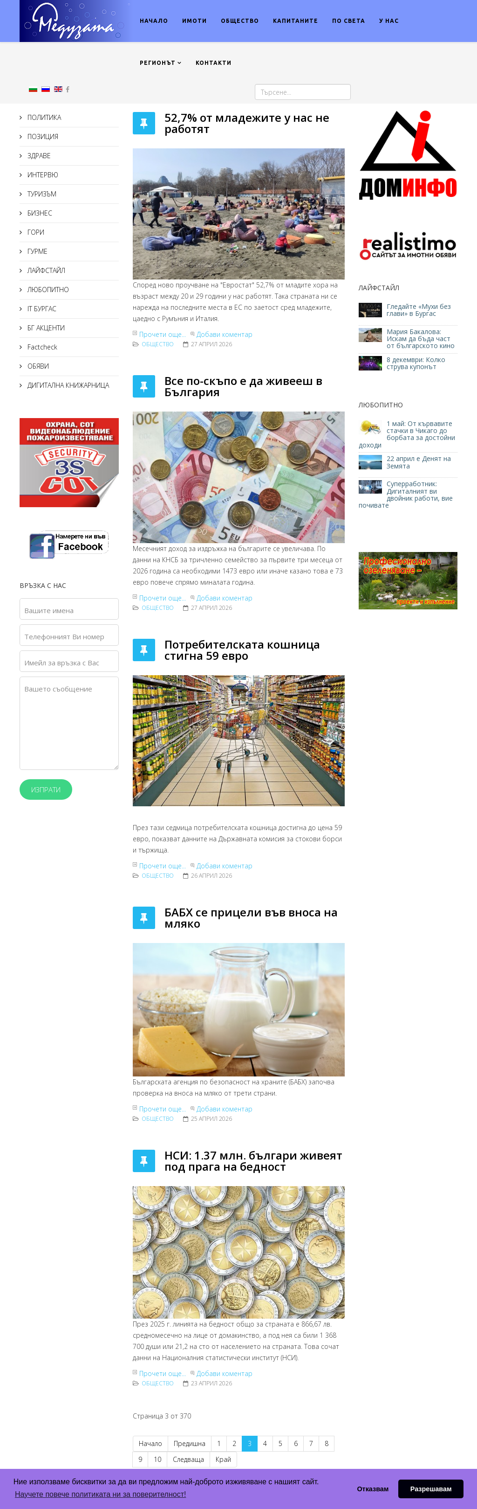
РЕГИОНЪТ (158, 63)
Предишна (189, 1443)
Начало (150, 1443)
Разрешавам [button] (431, 1489)
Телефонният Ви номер (64, 636)
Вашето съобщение (58, 688)
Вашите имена (49, 610)
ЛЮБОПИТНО (47, 289)
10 (157, 1459)
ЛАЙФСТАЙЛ (45, 270)
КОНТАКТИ (214, 63)
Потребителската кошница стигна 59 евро (242, 649)
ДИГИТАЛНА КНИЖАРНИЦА (67, 385)
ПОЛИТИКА (43, 117)
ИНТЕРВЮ (42, 174)
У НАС (389, 21)
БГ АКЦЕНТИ (45, 327)
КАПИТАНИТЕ (295, 21)
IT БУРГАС (41, 308)
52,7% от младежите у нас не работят (246, 123)
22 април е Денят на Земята (419, 462)
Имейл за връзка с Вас (61, 662)
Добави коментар (224, 334)
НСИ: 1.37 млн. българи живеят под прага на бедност (253, 1160)
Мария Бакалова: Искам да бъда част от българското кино (422, 338)
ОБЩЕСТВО (240, 21)
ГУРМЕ (37, 251)
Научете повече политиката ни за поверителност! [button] (100, 1494)
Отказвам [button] (372, 1489)
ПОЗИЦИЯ (42, 136)
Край (223, 1459)
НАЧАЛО (154, 21)
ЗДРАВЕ (38, 155)
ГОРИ (35, 232)
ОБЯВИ (37, 366)
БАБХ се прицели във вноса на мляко (251, 917)
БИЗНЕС (39, 213)
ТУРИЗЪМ (41, 193)
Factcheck (41, 346)
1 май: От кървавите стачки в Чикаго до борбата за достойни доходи (407, 434)
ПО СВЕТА (348, 21)
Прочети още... (162, 334)
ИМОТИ (194, 21)
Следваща (188, 1459)
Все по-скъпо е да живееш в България (243, 386)
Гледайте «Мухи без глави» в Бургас (419, 310)
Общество (158, 344)
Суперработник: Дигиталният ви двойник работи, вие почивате (406, 494)
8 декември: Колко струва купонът (416, 363)
